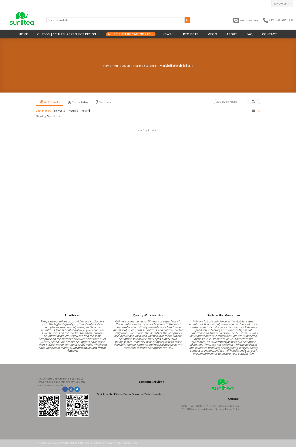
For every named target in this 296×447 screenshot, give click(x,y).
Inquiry (85, 110)
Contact (269, 34)
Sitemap (101, 442)
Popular (73, 110)
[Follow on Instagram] (71, 389)
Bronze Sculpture (133, 394)
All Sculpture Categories (130, 34)
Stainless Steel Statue (110, 394)
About (231, 34)
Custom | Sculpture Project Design (68, 34)
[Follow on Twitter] (77, 389)
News (168, 34)
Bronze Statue (130, 442)
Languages (282, 3)
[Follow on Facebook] (65, 389)
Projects (190, 34)
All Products (122, 65)
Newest (59, 110)
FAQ (250, 34)
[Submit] (187, 20)
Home (23, 34)
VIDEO (212, 34)
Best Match (44, 110)
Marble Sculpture (144, 65)
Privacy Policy (114, 442)
